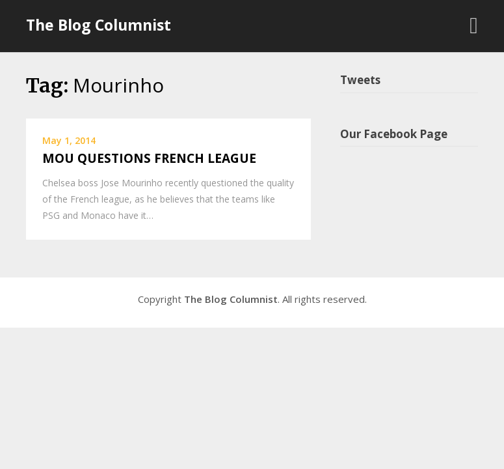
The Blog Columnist (98, 24)
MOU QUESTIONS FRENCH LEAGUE (149, 158)
